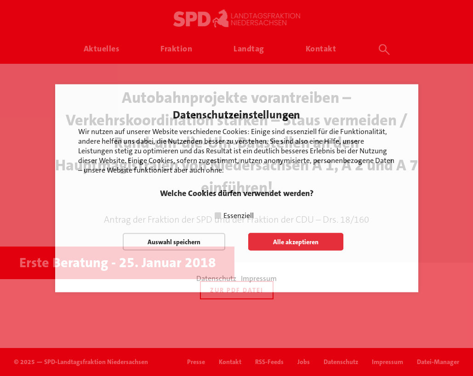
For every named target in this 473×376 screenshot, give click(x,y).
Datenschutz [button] (216, 278)
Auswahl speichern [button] (174, 241)
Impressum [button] (259, 278)
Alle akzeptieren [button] (296, 241)
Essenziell (238, 215)
